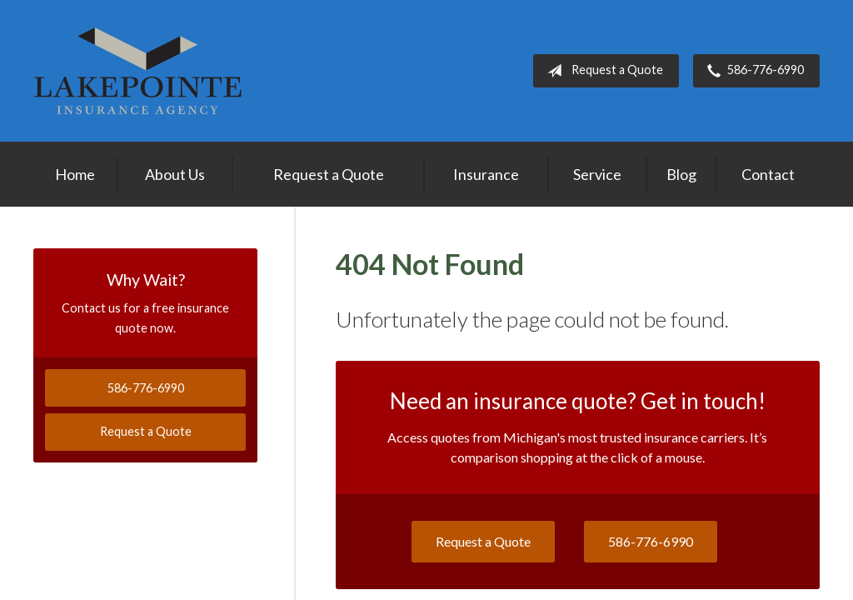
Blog (681, 174)
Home (75, 174)
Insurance (486, 174)
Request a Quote (602, 71)
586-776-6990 (752, 71)
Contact (768, 174)
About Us (175, 174)
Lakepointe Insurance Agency (137, 71)
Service (597, 174)
